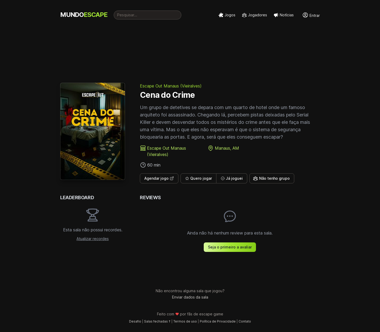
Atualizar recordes (93, 238)
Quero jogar (198, 178)
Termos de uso (185, 321)
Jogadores (254, 15)
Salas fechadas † (157, 321)
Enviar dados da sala (190, 297)
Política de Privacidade (218, 321)
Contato (245, 321)
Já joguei (232, 178)
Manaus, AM (227, 148)
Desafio (135, 321)
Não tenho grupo (271, 178)
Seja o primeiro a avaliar (230, 247)
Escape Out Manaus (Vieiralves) (171, 86)
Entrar (311, 15)
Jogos (226, 15)
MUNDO (83, 14)
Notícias (283, 15)
